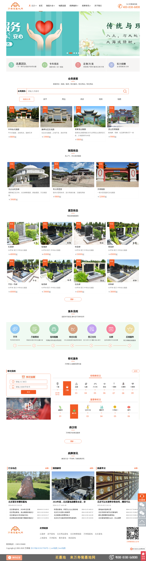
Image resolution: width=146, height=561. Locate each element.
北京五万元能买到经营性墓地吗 (65, 518)
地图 (119, 99)
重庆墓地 (62, 538)
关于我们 (98, 6)
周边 (64, 99)
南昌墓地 (72, 538)
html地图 (62, 548)
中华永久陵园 (13, 129)
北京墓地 (98, 534)
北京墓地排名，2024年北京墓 (19, 509)
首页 (41, 6)
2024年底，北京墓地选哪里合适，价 (69, 502)
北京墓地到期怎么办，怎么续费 (109, 518)
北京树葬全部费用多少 (62, 515)
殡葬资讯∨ (86, 6)
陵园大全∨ (50, 6)
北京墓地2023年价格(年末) (18, 515)
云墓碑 (42, 534)
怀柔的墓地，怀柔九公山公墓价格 (66, 509)
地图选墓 (62, 6)
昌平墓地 (51, 534)
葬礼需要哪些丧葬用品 (106, 515)
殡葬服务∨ (74, 6)
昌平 (45, 99)
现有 (101, 99)
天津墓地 (53, 538)
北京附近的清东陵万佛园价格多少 (21, 518)
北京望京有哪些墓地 (17, 502)
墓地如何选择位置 (104, 509)
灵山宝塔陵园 (113, 129)
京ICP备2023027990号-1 (40, 548)
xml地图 (54, 548)
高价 (82, 99)
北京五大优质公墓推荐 (62, 512)
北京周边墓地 (62, 534)
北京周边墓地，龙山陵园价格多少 (21, 512)
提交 (28, 392)
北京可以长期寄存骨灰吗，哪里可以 (113, 502)
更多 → (73, 299)
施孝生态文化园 (48, 129)
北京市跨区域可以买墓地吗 (108, 512)
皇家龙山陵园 (80, 129)
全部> (136, 371)
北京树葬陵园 (75, 534)
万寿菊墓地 (88, 534)
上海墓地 (43, 538)
